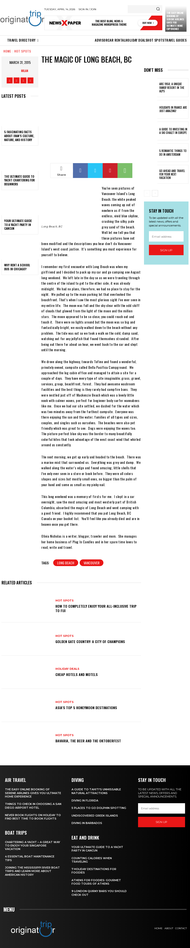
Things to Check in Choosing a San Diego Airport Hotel (33, 805)
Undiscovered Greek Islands (94, 815)
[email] (166, 236)
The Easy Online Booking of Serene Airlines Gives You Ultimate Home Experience (175, 21)
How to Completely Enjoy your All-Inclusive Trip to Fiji (96, 608)
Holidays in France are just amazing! (173, 109)
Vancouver (91, 562)
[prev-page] (147, 193)
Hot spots (22, 51)
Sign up (166, 250)
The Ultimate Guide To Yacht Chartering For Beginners (19, 180)
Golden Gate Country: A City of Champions (90, 641)
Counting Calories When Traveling (91, 859)
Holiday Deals (67, 669)
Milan (24, 71)
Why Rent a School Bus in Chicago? (17, 267)
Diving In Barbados (86, 823)
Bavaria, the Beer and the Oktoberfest (88, 740)
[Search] (158, 9)
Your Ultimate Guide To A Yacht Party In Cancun (18, 224)
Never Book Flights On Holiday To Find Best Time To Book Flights (33, 816)
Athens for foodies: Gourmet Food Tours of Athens (96, 881)
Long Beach (65, 562)
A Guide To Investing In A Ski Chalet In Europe (173, 131)
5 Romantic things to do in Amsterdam (173, 152)
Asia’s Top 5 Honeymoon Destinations (86, 707)
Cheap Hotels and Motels (76, 674)
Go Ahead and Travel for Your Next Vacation (172, 174)
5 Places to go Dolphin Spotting (98, 808)
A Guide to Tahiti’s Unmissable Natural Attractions (96, 791)
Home (7, 51)
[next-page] (155, 193)
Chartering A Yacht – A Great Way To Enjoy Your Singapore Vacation (32, 845)
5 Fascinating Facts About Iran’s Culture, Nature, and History (19, 136)
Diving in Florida (84, 800)
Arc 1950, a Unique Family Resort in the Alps (171, 87)
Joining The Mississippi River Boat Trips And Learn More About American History (32, 871)
